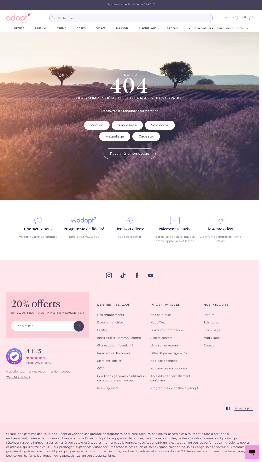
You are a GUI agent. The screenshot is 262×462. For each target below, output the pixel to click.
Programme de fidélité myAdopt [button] (174, 388)
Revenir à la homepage (129, 153)
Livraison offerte (129, 229)
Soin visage (127, 125)
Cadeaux (146, 136)
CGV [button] (100, 368)
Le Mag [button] (102, 330)
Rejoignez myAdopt (84, 236)
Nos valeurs (203, 28)
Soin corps (160, 125)
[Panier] (252, 18)
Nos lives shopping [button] (164, 360)
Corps (81, 28)
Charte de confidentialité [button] (115, 345)
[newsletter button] (79, 326)
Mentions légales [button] (109, 360)
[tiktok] (123, 275)
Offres (19, 28)
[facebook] (137, 275)
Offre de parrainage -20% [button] (168, 353)
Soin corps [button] (211, 322)
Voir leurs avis (18, 376)
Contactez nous (38, 229)
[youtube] (150, 275)
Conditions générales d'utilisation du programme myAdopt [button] (121, 378)
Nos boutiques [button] (160, 315)
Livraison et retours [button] (164, 345)
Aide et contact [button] (161, 338)
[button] (243, 18)
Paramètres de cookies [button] (113, 353)
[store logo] (18, 18)
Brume (61, 28)
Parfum (40, 28)
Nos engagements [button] (110, 315)
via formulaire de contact (38, 236)
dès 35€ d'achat (129, 236)
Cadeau (172, 28)
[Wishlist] (236, 18)
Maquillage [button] (212, 338)
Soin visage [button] (212, 330)
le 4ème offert (220, 229)
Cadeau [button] (209, 345)
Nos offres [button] (157, 322)
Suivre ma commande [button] (166, 330)
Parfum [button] (209, 315)
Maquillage (147, 28)
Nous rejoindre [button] (107, 388)
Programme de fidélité (84, 229)
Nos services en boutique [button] (168, 368)
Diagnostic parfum (232, 28)
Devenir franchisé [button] (110, 322)
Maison (122, 28)
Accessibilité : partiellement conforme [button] (170, 378)
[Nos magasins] (227, 18)
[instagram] (109, 275)
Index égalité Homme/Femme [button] (119, 338)
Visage (101, 28)
